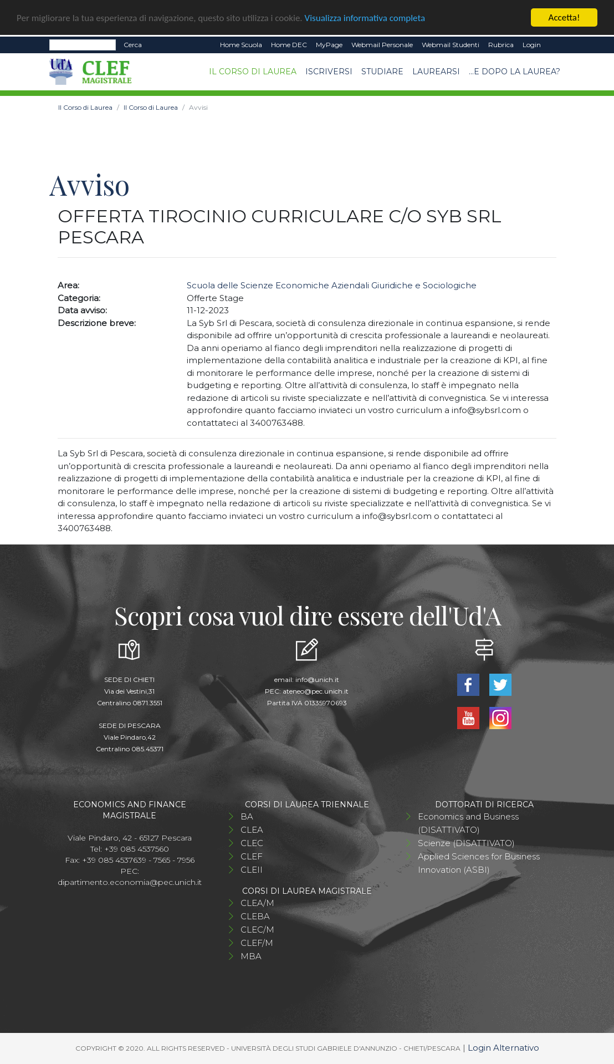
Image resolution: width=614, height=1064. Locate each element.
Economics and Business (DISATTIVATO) (468, 823)
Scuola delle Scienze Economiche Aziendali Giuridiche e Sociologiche (332, 285)
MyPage (329, 44)
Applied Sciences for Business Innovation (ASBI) (479, 863)
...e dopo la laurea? (514, 72)
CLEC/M (257, 929)
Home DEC (289, 44)
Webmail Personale (382, 44)
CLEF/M (257, 943)
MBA (251, 956)
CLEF (252, 856)
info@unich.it (317, 679)
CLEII (252, 869)
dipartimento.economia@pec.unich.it (130, 882)
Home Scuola (241, 44)
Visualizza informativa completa (365, 17)
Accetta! (564, 17)
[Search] (82, 44)
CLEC (252, 843)
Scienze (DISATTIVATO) (466, 843)
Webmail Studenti (450, 44)
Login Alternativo (503, 1047)
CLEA (252, 829)
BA (247, 816)
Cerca (133, 44)
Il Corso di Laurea (252, 72)
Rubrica (501, 44)
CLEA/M (257, 903)
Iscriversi (328, 72)
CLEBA (255, 916)
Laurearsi (436, 72)
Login (532, 44)
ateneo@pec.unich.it (316, 691)
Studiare (382, 72)
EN (555, 45)
